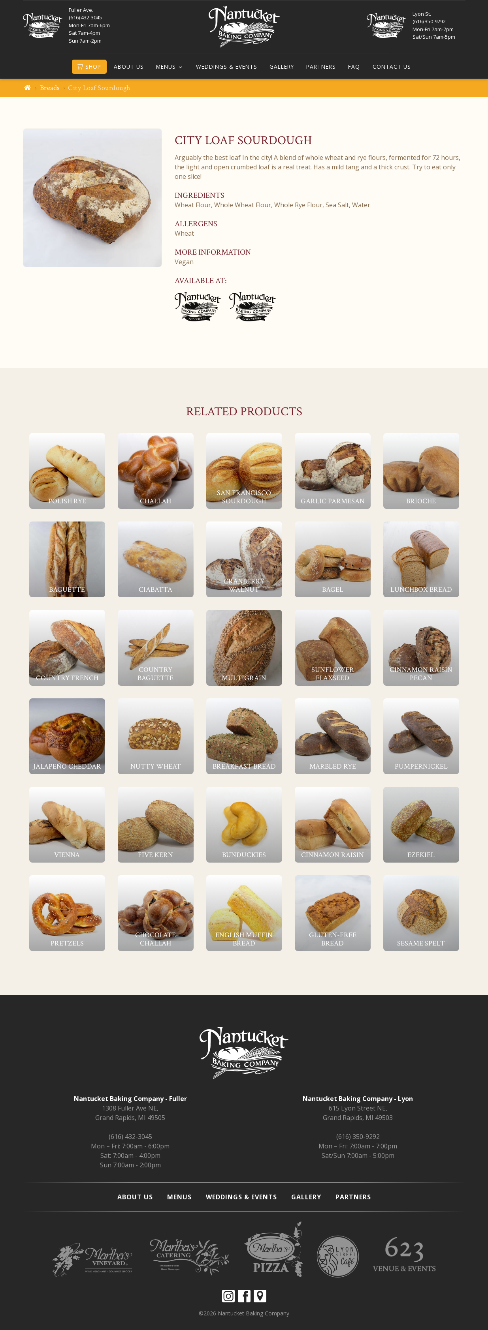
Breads (50, 87)
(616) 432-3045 (130, 1136)
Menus (166, 66)
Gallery (281, 66)
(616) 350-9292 (358, 1136)
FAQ (354, 66)
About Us (129, 66)
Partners (321, 66)
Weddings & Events (226, 66)
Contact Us (392, 66)
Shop (89, 66)
